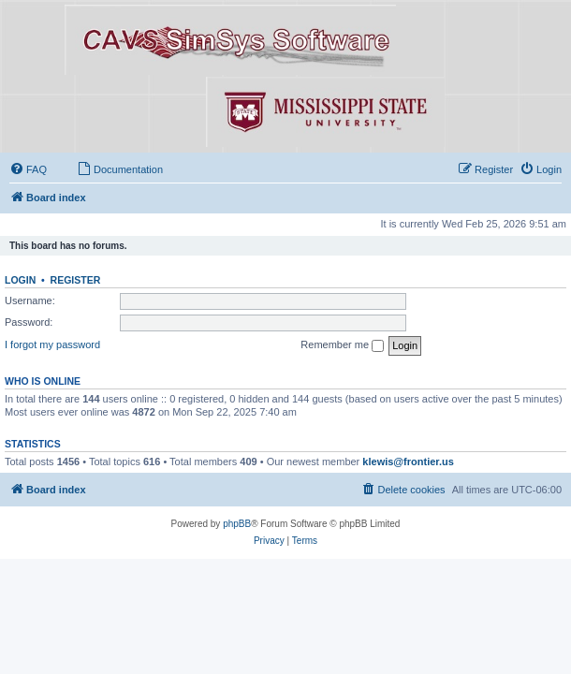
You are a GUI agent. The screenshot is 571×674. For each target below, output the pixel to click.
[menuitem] (28, 169)
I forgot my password (52, 344)
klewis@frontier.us (408, 461)
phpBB (237, 524)
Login (20, 280)
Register (76, 280)
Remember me (342, 345)
